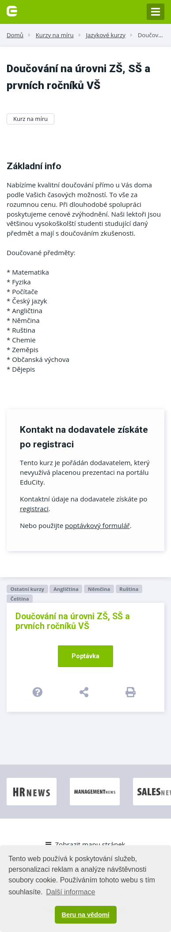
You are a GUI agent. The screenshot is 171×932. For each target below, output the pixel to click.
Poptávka (85, 656)
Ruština (128, 589)
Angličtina (66, 589)
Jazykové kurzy (105, 35)
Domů (15, 35)
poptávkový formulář (97, 525)
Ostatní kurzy (27, 589)
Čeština (19, 598)
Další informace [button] (70, 892)
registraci (34, 508)
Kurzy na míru (55, 35)
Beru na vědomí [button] (86, 914)
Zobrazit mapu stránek (85, 844)
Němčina (99, 589)
